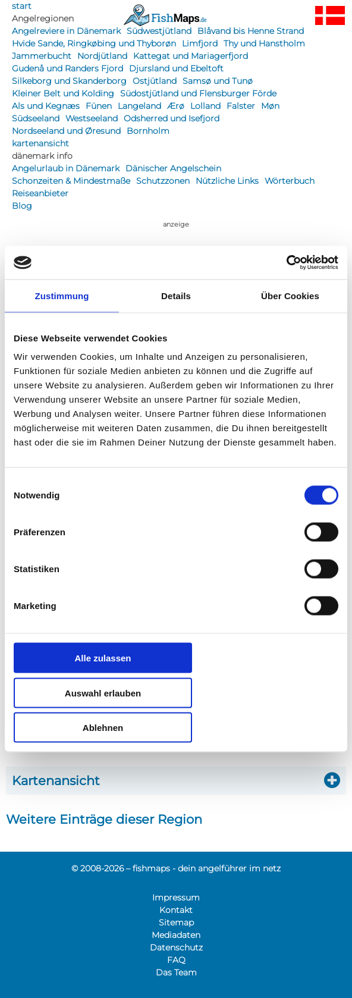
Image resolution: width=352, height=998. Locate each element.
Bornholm (148, 130)
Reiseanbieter (40, 193)
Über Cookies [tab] (290, 295)
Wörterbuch (290, 180)
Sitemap (176, 922)
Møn (270, 106)
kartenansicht (40, 143)
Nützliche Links (227, 180)
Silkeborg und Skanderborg (69, 81)
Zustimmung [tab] (62, 295)
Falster (241, 106)
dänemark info (42, 155)
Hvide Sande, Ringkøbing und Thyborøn (94, 43)
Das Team (176, 972)
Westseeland (91, 118)
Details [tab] (176, 295)
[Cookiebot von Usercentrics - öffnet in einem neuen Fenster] (286, 263)
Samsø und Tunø (218, 81)
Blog (22, 205)
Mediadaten (176, 935)
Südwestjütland (159, 31)
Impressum (176, 897)
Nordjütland (102, 56)
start (22, 6)
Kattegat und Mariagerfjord (190, 56)
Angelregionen (43, 18)
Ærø (175, 106)
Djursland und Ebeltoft (176, 68)
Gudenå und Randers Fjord (67, 68)
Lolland (205, 106)
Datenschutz (176, 947)
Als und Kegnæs (46, 106)
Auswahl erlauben (103, 693)
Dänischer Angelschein (173, 168)
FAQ (176, 960)
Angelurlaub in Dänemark (66, 168)
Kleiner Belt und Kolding (63, 93)
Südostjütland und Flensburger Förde (198, 93)
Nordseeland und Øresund (66, 130)
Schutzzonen (163, 180)
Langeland (139, 106)
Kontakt (176, 910)
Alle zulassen (102, 658)
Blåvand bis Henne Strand (250, 31)
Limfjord (200, 43)
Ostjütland (155, 81)
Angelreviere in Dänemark (66, 31)
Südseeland (35, 118)
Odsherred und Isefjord (171, 118)
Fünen (99, 106)
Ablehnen (103, 728)
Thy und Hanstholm (264, 43)
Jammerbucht (41, 56)
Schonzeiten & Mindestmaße (71, 180)
